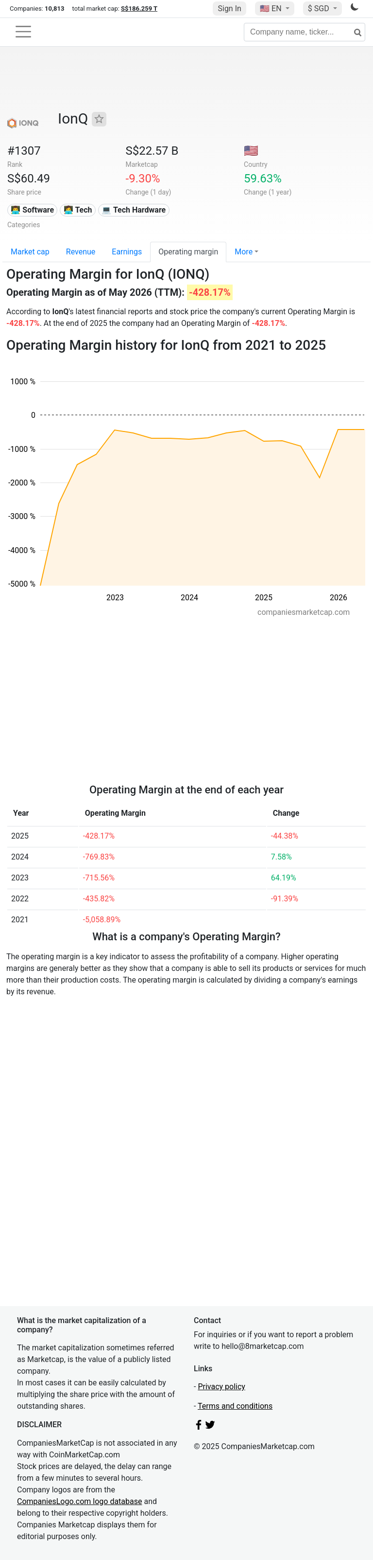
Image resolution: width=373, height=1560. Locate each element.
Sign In (229, 8)
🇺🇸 (271, 8)
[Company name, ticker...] (304, 32)
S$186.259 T (139, 8)
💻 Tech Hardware (134, 210)
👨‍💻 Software (32, 210)
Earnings (127, 251)
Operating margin (188, 251)
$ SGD (319, 8)
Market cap (30, 251)
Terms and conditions (235, 1406)
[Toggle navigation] (23, 31)
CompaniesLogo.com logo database (79, 1501)
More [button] (244, 251)
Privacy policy (221, 1386)
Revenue (81, 251)
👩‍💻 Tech (78, 210)
